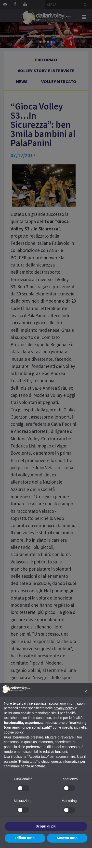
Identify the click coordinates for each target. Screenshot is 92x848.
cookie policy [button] (13, 732)
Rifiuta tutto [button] (25, 838)
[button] (86, 691)
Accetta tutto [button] (67, 838)
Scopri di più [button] (46, 826)
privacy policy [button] (63, 708)
